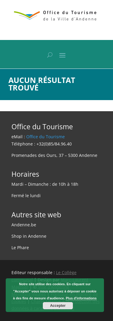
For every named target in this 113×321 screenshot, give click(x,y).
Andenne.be (23, 225)
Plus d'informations (81, 298)
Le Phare (20, 247)
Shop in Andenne (28, 236)
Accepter (57, 306)
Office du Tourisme (45, 136)
